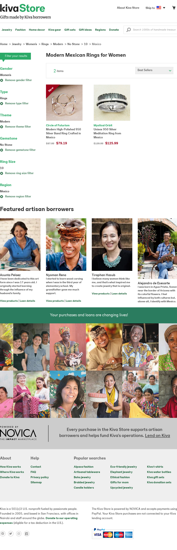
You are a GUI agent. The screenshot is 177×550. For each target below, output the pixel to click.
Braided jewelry (84, 482)
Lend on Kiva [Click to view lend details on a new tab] (157, 436)
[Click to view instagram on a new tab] (20, 533)
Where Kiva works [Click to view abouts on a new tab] (12, 472)
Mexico (4, 191)
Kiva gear (54, 30)
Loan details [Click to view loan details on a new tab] (27, 301)
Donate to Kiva (9, 477)
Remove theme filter (15, 126)
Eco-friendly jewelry (123, 466)
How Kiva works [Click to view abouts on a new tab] (10, 466)
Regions (100, 30)
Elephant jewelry (121, 472)
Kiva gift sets (155, 477)
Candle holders (84, 487)
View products (9, 301)
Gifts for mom (119, 482)
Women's (5, 75)
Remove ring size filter (17, 173)
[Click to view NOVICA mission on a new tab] (18, 433)
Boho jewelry (82, 477)
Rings (3, 98)
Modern (5, 121)
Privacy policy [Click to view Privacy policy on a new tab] (40, 477)
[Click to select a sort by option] (154, 70)
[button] (128, 30)
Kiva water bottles (159, 472)
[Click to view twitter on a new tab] (12, 533)
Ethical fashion (120, 477)
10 (2, 168)
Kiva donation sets (159, 482)
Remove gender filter (16, 80)
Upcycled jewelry (121, 487)
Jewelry (7, 30)
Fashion (20, 30)
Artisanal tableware (87, 472)
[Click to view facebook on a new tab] (27, 533)
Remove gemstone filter (18, 150)
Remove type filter (14, 103)
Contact (36, 466)
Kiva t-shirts (155, 466)
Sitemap (36, 482)
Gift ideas (85, 30)
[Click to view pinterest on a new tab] (4, 533)
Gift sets (70, 30)
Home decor (37, 30)
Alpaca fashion (83, 466)
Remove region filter (15, 196)
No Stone (6, 145)
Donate (114, 30)
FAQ (33, 472)
